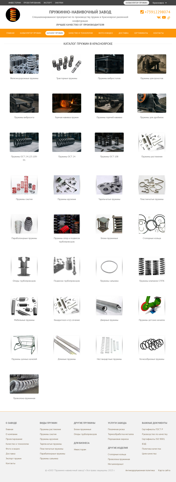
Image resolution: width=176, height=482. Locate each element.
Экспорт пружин (13, 458)
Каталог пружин (55, 33)
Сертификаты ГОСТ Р (152, 429)
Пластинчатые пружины (51, 448)
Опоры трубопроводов (85, 434)
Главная (10, 33)
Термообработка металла (121, 434)
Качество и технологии (81, 33)
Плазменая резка (116, 429)
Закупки (59, 2)
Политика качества (151, 448)
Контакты (159, 33)
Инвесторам (15, 2)
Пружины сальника (49, 458)
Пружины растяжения (50, 429)
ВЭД (144, 443)
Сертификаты (141, 33)
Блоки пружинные (82, 429)
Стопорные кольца (117, 454)
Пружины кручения (49, 439)
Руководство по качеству (154, 434)
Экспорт (48, 2)
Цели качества (149, 453)
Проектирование (32, 2)
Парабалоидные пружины (52, 453)
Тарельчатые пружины (51, 443)
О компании (11, 434)
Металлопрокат (116, 464)
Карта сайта (164, 470)
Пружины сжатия (48, 434)
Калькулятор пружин (136, 2)
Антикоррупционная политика (140, 470)
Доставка (123, 33)
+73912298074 (155, 11)
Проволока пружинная (119, 459)
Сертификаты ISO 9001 (153, 439)
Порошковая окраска (118, 439)
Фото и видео (106, 33)
